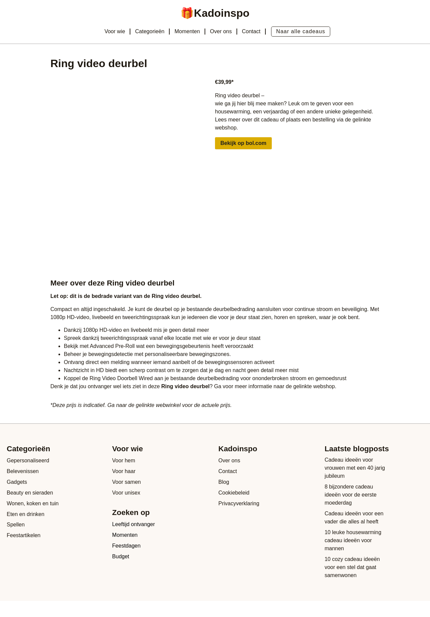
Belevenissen (23, 471)
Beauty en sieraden (30, 493)
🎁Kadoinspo (214, 13)
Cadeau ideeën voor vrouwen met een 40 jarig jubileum (355, 468)
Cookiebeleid (234, 493)
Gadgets (17, 482)
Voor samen (126, 482)
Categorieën (149, 31)
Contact (251, 31)
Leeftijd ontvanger (133, 524)
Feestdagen (126, 546)
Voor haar (123, 471)
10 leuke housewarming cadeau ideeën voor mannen (353, 540)
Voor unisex (126, 493)
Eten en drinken (25, 514)
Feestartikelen (24, 535)
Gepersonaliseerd (28, 460)
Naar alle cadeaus (300, 31)
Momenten (187, 31)
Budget (120, 557)
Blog (223, 482)
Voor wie (114, 31)
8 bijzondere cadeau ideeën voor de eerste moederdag (351, 495)
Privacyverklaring (238, 503)
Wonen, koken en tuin (32, 503)
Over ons (221, 31)
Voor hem (123, 460)
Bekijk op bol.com (243, 143)
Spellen (16, 525)
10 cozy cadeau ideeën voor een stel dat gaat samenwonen (352, 567)
